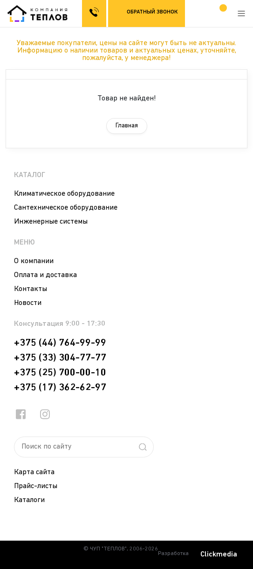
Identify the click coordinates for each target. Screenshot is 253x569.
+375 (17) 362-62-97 (60, 388)
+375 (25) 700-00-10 (60, 373)
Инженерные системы (51, 221)
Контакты (30, 289)
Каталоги (29, 500)
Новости (27, 303)
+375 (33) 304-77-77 (60, 358)
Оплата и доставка (45, 275)
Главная (127, 125)
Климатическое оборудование (64, 194)
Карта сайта (34, 472)
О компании (34, 261)
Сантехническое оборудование (65, 208)
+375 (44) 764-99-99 (60, 343)
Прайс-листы (35, 486)
